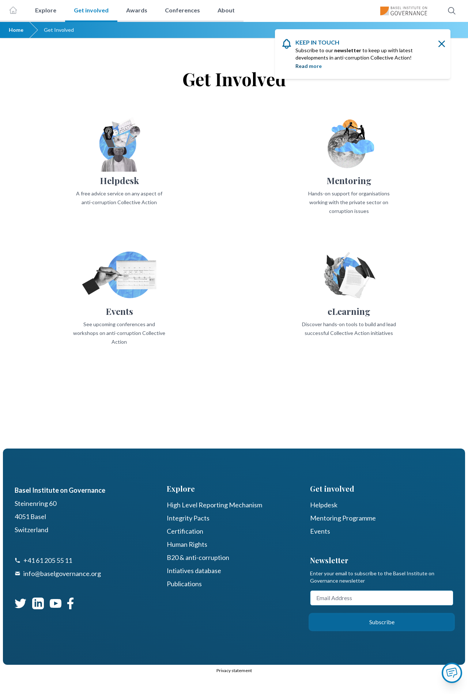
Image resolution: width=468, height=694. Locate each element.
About (226, 10)
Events (320, 531)
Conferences (182, 10)
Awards (136, 10)
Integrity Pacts (188, 518)
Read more (308, 66)
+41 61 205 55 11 (47, 560)
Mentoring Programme (343, 518)
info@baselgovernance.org (62, 573)
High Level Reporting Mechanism (214, 505)
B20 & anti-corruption (198, 557)
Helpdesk (323, 505)
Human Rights (187, 544)
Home (16, 30)
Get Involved (59, 30)
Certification (185, 531)
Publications (184, 584)
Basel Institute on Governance (60, 490)
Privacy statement (234, 670)
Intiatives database (194, 571)
